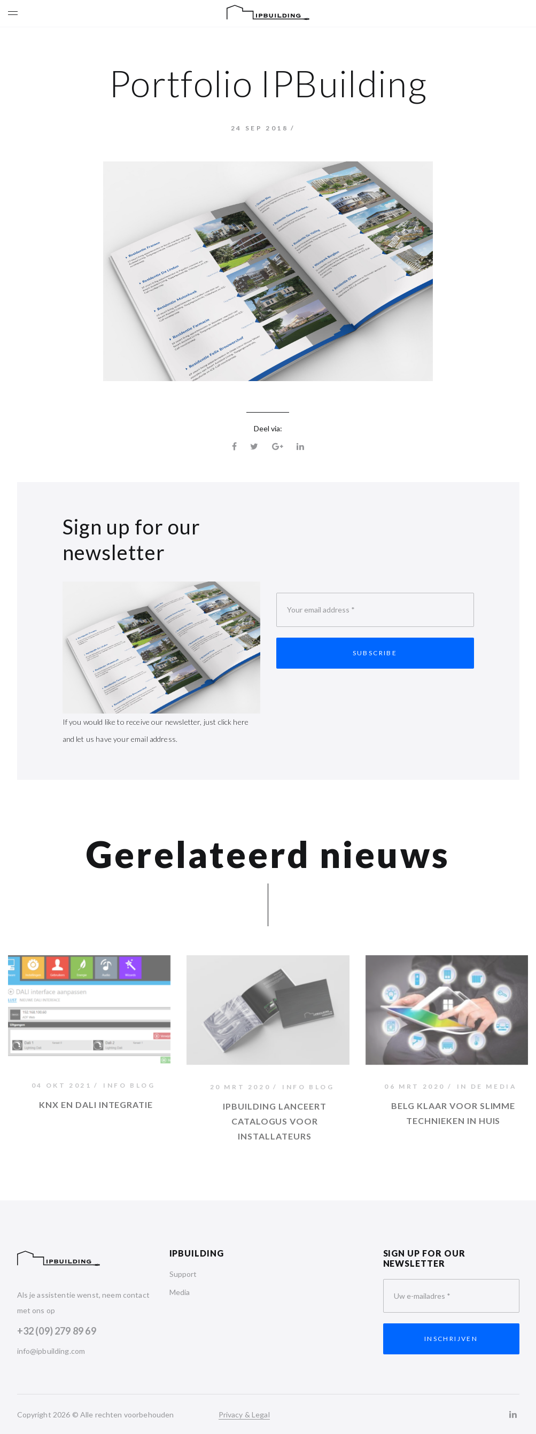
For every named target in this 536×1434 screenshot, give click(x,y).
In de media (487, 1088)
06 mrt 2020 (414, 1088)
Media (179, 1292)
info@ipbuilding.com (51, 1350)
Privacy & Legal (244, 1414)
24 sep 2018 (260, 128)
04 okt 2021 (62, 1087)
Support (183, 1273)
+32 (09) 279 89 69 (56, 1331)
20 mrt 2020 (240, 1090)
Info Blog (129, 1087)
